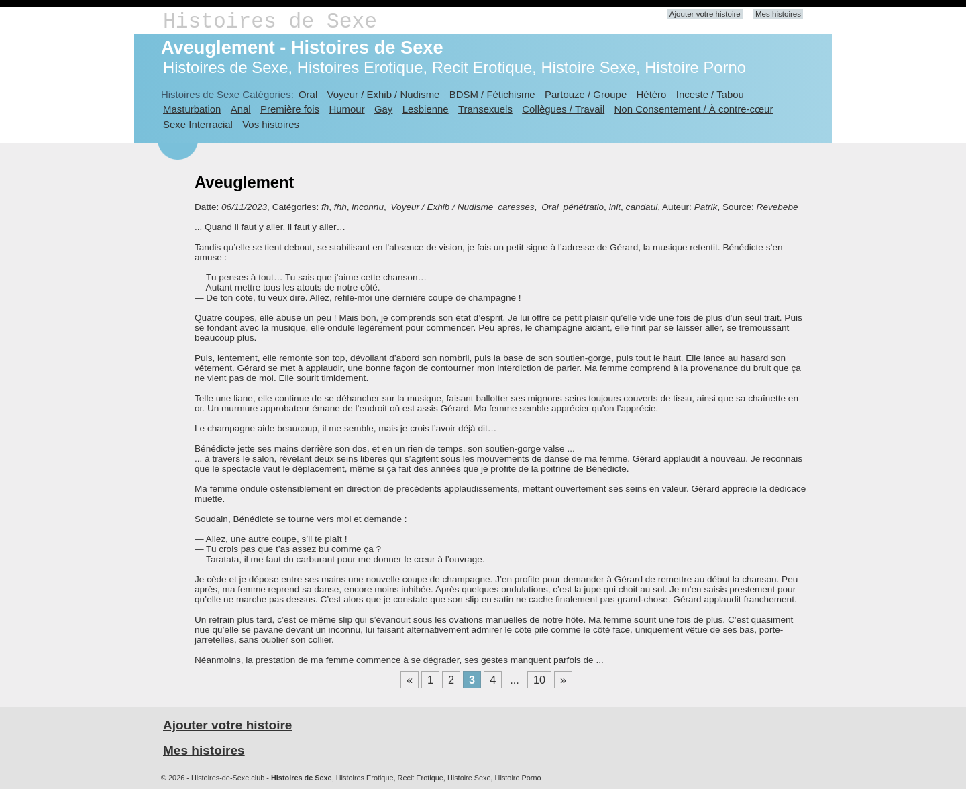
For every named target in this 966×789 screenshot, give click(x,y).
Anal (241, 109)
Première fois (289, 109)
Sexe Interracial (198, 124)
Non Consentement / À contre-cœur (693, 109)
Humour (346, 109)
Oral (308, 94)
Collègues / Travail (563, 109)
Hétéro (652, 94)
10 (539, 680)
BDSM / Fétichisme (492, 94)
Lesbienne (425, 109)
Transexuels (485, 109)
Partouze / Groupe (586, 94)
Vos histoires (270, 124)
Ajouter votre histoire (705, 14)
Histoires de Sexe (270, 22)
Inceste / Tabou (710, 94)
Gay (383, 109)
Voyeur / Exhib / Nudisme (383, 94)
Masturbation (192, 109)
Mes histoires (778, 14)
